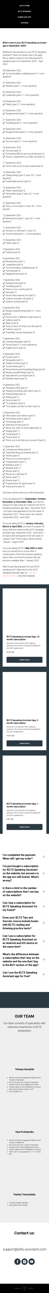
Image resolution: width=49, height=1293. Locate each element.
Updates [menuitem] (24, 23)
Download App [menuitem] (24, 17)
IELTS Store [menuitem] (25, 6)
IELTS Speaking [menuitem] (24, 11)
